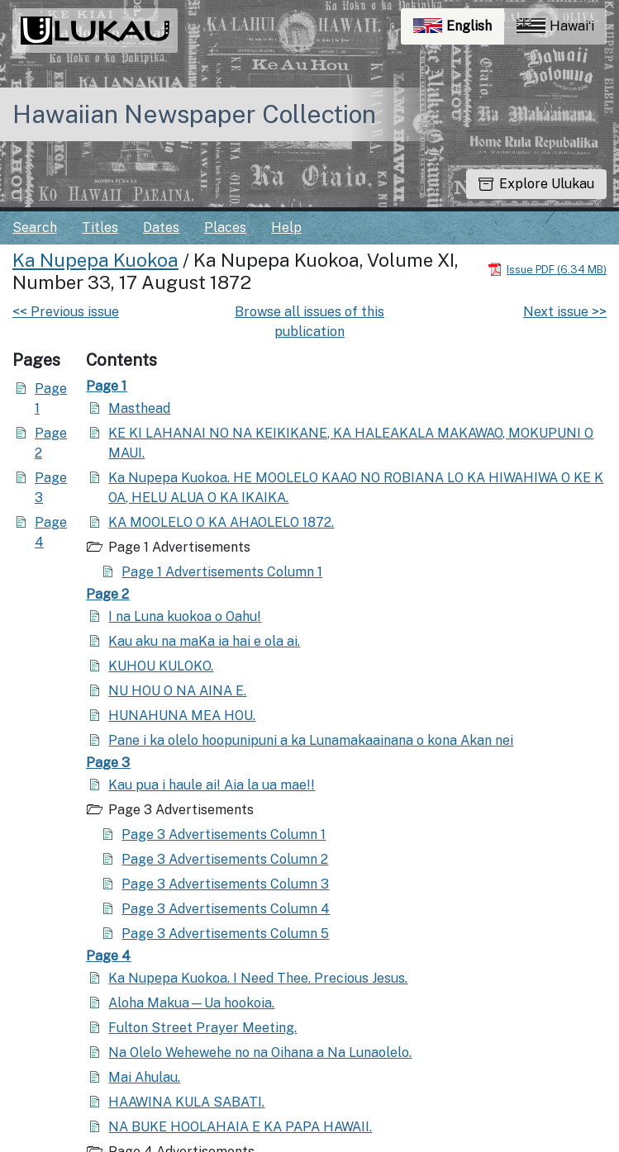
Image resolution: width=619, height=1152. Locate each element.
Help (286, 227)
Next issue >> (565, 312)
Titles (100, 227)
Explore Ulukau (536, 184)
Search (34, 227)
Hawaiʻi (555, 26)
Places (225, 227)
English (458, 30)
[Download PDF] (547, 269)
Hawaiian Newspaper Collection (194, 114)
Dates (161, 227)
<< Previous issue (65, 312)
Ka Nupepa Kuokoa (95, 260)
